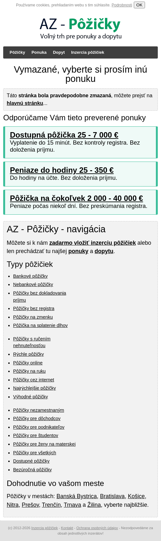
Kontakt (67, 528)
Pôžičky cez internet (33, 379)
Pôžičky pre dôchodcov (36, 418)
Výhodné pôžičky (30, 396)
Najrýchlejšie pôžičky (34, 388)
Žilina (94, 505)
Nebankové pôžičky (33, 284)
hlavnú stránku (25, 103)
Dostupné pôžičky (31, 461)
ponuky (78, 251)
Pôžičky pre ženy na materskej (44, 444)
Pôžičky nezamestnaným (38, 410)
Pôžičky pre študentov (35, 435)
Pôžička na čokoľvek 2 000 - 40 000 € (76, 198)
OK (139, 5)
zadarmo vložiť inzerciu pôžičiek (92, 243)
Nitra (13, 505)
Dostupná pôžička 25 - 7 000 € (64, 135)
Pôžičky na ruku (29, 371)
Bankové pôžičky (30, 276)
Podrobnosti (122, 5)
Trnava (72, 505)
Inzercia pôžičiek (87, 52)
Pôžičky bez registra (33, 308)
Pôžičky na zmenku (33, 317)
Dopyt (59, 52)
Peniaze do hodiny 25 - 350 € (62, 170)
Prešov (30, 505)
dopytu (104, 251)
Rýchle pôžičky (28, 354)
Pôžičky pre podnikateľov (38, 427)
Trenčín (51, 505)
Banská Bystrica (76, 496)
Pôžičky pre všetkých (34, 452)
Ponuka (38, 52)
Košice (136, 496)
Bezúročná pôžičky (32, 469)
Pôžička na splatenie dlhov (40, 325)
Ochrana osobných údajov (97, 528)
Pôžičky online (28, 362)
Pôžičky (17, 52)
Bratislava (112, 496)
